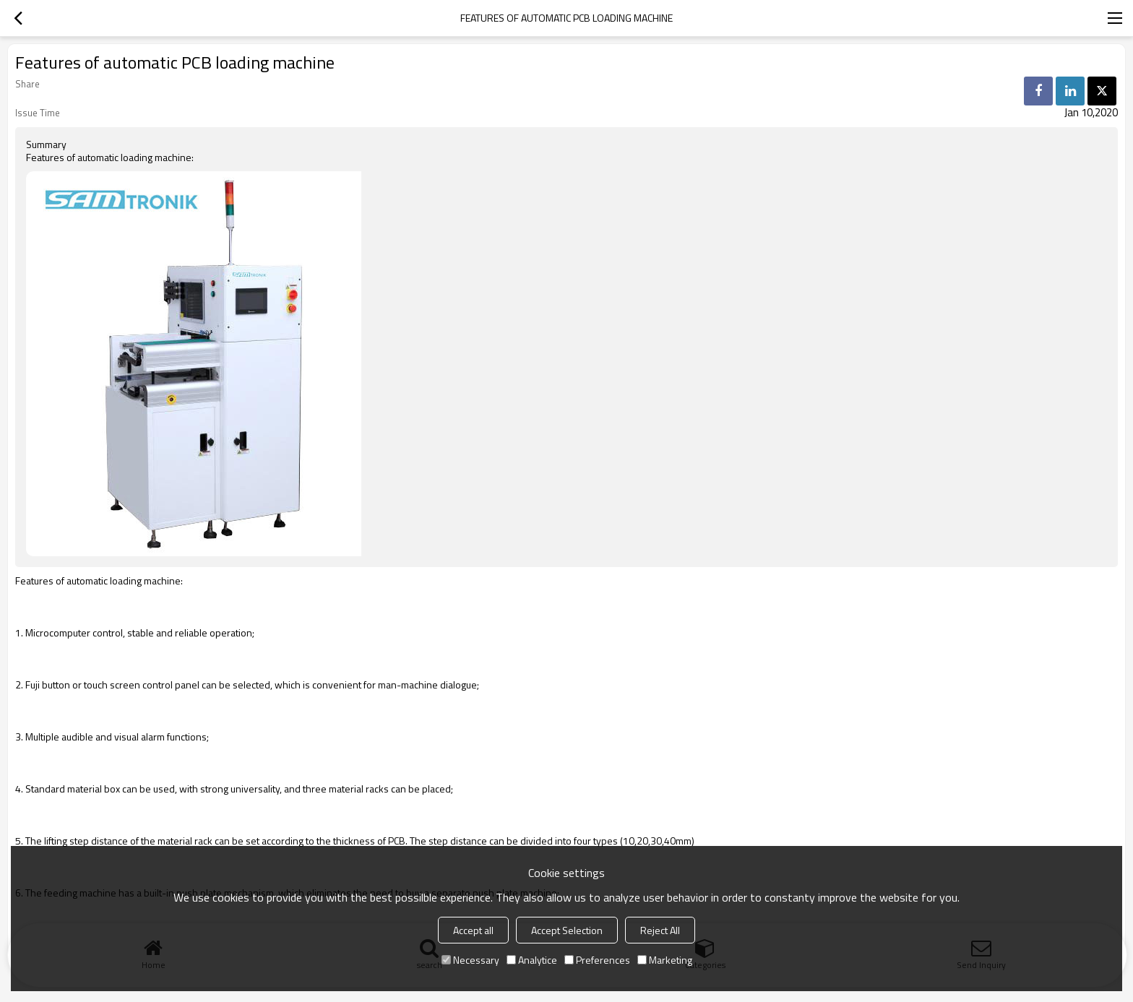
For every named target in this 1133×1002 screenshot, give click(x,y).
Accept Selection (567, 930)
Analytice (532, 959)
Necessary (470, 959)
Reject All (660, 930)
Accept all (473, 930)
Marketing (664, 959)
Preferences (597, 959)
